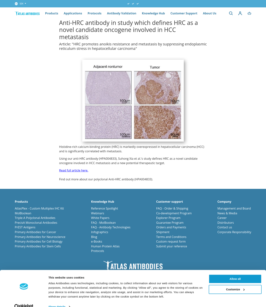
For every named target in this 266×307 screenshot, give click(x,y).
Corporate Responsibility (234, 232)
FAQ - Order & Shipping (172, 208)
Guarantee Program (169, 223)
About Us (209, 13)
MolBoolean (23, 213)
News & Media (227, 213)
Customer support (169, 201)
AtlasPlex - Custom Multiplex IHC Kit (39, 208)
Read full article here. (73, 170)
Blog (94, 237)
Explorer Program (168, 218)
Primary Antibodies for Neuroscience (40, 237)
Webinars (97, 213)
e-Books (96, 241)
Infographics (99, 232)
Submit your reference (171, 246)
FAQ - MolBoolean (103, 223)
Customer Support (183, 13)
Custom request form (171, 241)
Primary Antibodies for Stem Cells (38, 246)
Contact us (224, 227)
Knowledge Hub (153, 13)
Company (224, 201)
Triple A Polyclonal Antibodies (35, 218)
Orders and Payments (171, 227)
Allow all (235, 271)
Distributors (225, 223)
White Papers (100, 218)
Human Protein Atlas (105, 246)
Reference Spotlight (104, 208)
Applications (73, 13)
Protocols (94, 13)
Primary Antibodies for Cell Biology (38, 241)
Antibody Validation (121, 13)
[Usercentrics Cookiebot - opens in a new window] (24, 300)
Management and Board (234, 208)
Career (222, 218)
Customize (235, 282)
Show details (57, 299)
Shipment (162, 232)
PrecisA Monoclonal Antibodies (36, 223)
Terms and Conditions (171, 237)
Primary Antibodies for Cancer (35, 232)
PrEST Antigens (25, 227)
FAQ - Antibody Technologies (110, 227)
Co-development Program (174, 213)
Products (51, 13)
